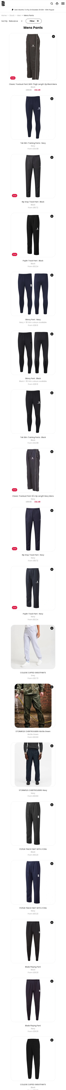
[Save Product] (53, 36)
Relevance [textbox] (13, 21)
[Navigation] (63, 3)
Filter (34, 21)
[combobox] (16, 21)
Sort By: (4, 21)
